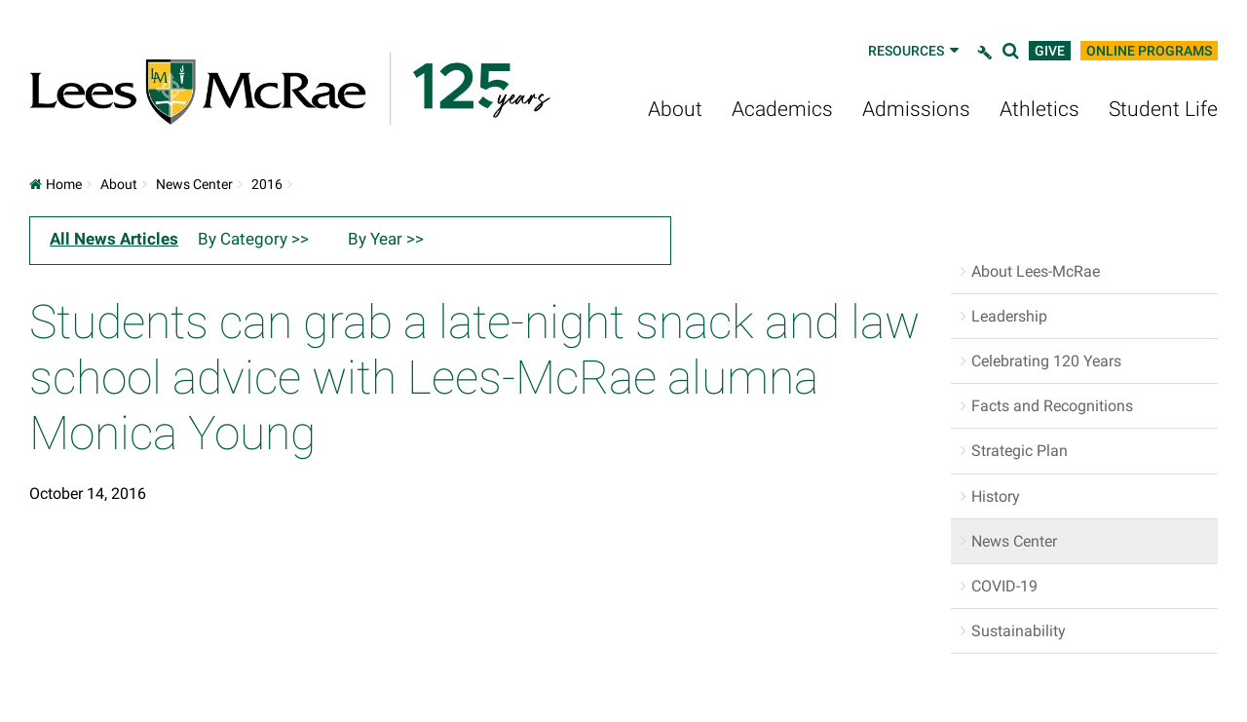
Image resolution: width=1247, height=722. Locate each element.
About (675, 109)
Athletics (1039, 109)
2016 (267, 184)
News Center (194, 184)
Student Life (1163, 109)
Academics (782, 109)
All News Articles (114, 238)
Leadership (1009, 316)
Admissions (916, 109)
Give (1050, 50)
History (995, 496)
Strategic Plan (1019, 450)
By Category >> (253, 238)
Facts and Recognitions (1052, 406)
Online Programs (1149, 50)
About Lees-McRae (1035, 271)
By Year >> (386, 238)
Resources (915, 50)
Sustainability (1018, 631)
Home (55, 184)
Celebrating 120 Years (1046, 361)
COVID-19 (1004, 586)
